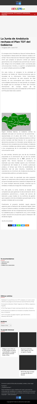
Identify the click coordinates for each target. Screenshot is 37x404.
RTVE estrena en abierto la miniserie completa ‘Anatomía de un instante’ (18, 311)
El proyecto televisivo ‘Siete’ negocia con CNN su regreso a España (18, 304)
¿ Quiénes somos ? (6, 387)
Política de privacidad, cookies (19, 383)
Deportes (4, 14)
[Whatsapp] (19, 225)
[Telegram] (23, 225)
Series (28, 13)
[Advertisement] (18, 25)
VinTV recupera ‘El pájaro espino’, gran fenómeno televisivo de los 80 (15, 315)
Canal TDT (14, 47)
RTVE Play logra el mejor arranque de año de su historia (17, 308)
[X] (10, 225)
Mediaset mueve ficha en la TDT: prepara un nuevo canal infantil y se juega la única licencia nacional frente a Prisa (17, 300)
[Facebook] (14, 225)
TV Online (23, 13)
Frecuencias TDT (11, 13)
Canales (18, 13)
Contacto (3, 385)
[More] (27, 225)
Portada (4, 13)
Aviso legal (30, 383)
